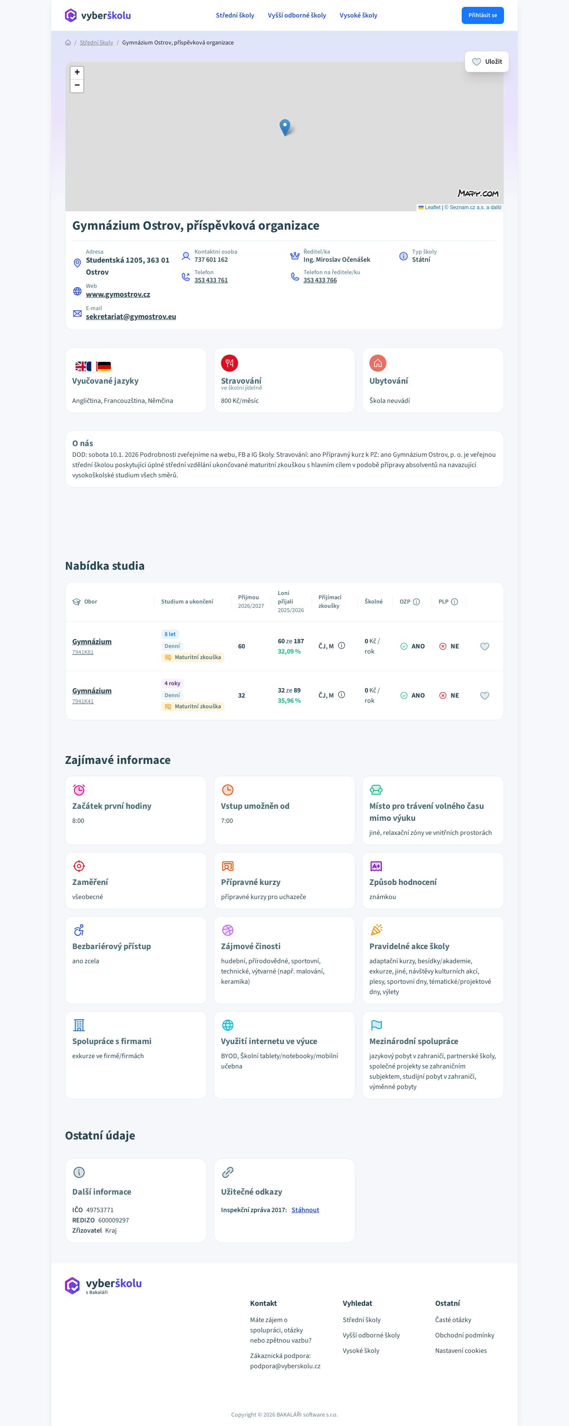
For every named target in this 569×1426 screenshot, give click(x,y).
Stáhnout (305, 1210)
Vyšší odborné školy (297, 15)
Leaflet (429, 207)
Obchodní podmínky (464, 1335)
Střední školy (235, 15)
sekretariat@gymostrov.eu (131, 316)
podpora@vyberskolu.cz (284, 1366)
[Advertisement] (25, 179)
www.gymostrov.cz (118, 294)
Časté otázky (453, 1320)
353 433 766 (320, 280)
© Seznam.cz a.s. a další (473, 207)
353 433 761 (211, 280)
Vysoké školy (358, 15)
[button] (285, 127)
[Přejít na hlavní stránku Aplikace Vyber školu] (98, 15)
